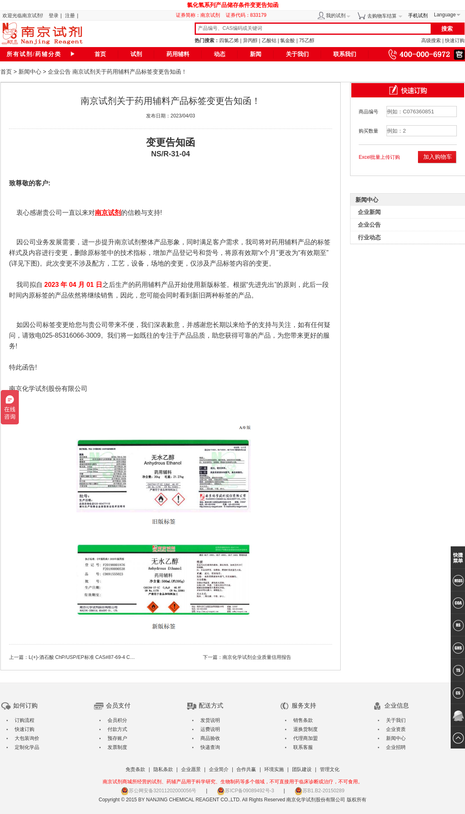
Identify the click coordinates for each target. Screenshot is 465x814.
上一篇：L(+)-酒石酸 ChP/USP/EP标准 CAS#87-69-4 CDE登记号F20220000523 (96, 657)
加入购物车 (437, 156)
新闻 (255, 54)
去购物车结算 (382, 16)
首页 (100, 54)
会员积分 (117, 720)
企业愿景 (191, 769)
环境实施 (274, 769)
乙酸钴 (269, 40)
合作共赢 (246, 769)
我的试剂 (336, 15)
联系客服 (303, 747)
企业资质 (396, 729)
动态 (219, 54)
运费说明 (210, 729)
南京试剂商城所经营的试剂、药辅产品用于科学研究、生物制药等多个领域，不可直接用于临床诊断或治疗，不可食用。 (233, 782)
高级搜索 (431, 40)
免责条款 (135, 769)
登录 (53, 15)
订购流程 (24, 720)
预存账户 (117, 738)
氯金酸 (287, 40)
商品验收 (210, 738)
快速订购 (455, 40)
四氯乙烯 (229, 40)
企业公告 (59, 71)
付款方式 (117, 729)
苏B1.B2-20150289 (319, 791)
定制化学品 (27, 747)
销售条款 (303, 720)
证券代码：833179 (246, 15)
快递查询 (210, 747)
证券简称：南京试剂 (200, 15)
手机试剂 (418, 15)
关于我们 (297, 54)
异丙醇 (250, 40)
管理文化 (329, 769)
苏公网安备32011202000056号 (158, 791)
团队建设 (302, 769)
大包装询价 (27, 738)
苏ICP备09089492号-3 (245, 791)
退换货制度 (305, 729)
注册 (70, 15)
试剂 (136, 54)
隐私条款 (163, 769)
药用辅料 (177, 54)
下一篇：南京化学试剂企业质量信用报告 (247, 657)
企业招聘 (396, 747)
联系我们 (344, 54)
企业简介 (219, 769)
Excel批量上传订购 (379, 157)
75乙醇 (306, 40)
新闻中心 (29, 71)
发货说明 (210, 720)
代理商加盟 (305, 738)
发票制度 (117, 747)
